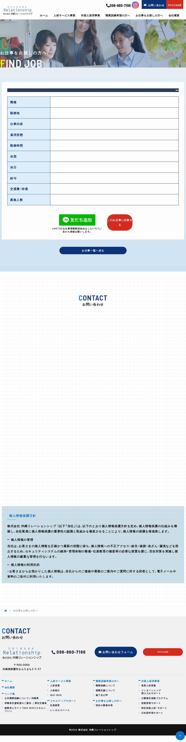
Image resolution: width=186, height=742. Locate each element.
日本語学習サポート (152, 719)
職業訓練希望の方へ (118, 15)
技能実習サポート (151, 709)
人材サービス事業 (64, 15)
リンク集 (11, 701)
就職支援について (106, 696)
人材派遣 (55, 692)
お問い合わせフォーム (118, 658)
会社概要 (174, 15)
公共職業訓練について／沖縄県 (22, 705)
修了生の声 (102, 701)
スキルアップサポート (65, 707)
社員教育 (55, 712)
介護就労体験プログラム (155, 704)
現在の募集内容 (104, 712)
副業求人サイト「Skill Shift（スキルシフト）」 (25, 717)
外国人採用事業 (90, 15)
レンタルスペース (60, 717)
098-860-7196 (118, 5)
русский (163, 658)
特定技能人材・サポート (154, 714)
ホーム (44, 15)
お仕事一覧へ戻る (93, 251)
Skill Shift (56, 701)
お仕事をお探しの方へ (149, 15)
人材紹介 (55, 696)
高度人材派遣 (148, 692)
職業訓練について (106, 692)
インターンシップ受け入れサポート (151, 698)
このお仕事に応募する (120, 221)
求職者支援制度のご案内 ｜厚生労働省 (26, 710)
